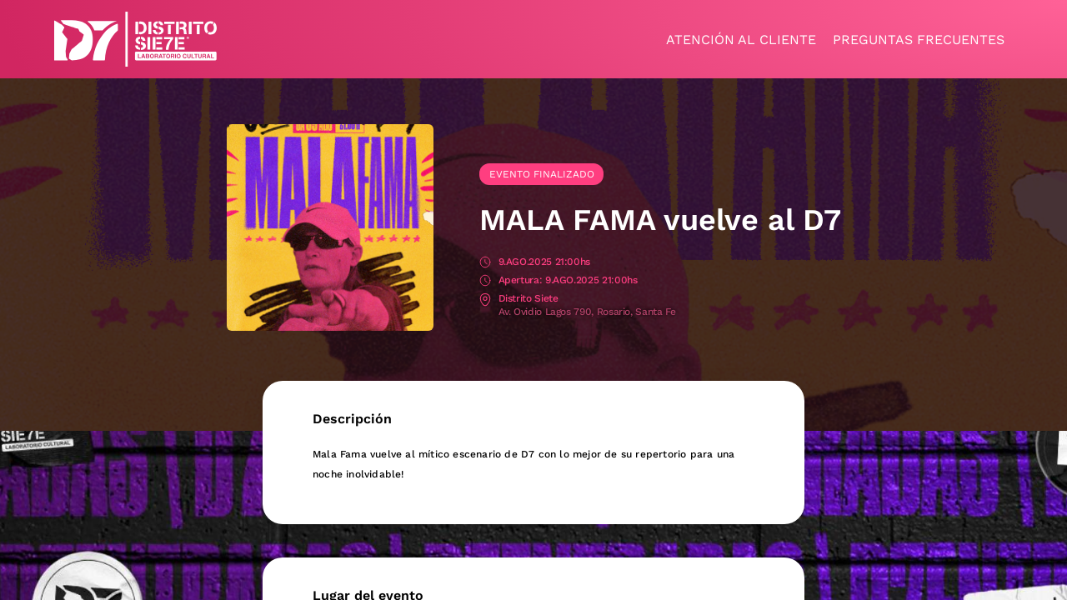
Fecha (485, 263)
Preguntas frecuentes (918, 40)
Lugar (485, 299)
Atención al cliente (741, 40)
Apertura (485, 281)
